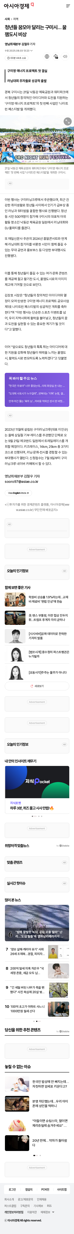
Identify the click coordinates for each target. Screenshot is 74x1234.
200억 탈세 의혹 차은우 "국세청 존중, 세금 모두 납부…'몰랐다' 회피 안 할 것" (27, 973)
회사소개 (9, 1199)
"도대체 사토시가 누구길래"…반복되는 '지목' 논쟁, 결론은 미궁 (37, 393)
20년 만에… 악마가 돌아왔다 (49, 1143)
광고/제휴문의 (25, 1199)
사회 (7, 19)
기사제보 (38, 1206)
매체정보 (45, 1212)
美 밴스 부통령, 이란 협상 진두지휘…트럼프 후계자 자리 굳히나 (48, 618)
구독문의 (25, 1206)
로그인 (12, 1189)
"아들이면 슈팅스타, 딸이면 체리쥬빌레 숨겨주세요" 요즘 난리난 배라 (49, 1123)
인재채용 (41, 1199)
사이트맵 (62, 1189)
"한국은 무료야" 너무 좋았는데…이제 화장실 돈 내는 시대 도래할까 (37, 385)
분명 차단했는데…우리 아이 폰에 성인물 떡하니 (50, 1103)
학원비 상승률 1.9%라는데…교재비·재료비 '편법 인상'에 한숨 (48, 599)
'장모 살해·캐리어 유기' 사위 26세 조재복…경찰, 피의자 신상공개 (27, 954)
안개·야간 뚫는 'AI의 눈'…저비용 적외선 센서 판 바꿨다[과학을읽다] (37, 401)
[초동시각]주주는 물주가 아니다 (48, 672)
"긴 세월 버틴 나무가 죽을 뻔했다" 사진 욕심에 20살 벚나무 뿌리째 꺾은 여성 (27, 992)
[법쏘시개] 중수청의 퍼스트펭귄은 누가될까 (49, 654)
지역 (15, 19)
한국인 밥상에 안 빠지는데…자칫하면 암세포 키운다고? (50, 1084)
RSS (49, 1206)
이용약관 (32, 1212)
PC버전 (45, 1189)
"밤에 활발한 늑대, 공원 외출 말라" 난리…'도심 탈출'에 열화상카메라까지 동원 (39, 936)
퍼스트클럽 (10, 1206)
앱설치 (28, 1189)
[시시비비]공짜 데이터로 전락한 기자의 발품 (48, 636)
